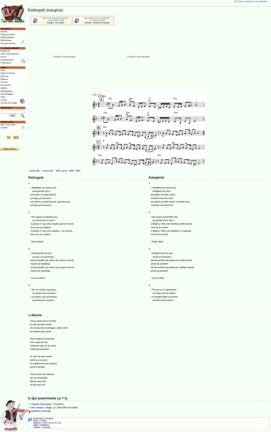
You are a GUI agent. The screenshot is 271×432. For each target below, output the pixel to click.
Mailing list (5, 51)
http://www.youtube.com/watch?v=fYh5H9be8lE (97, 19)
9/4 (44, 423)
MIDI (71, 171)
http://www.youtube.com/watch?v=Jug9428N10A (56, 19)
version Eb (48, 171)
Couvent (47, 427)
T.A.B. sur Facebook (9, 54)
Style (35, 425)
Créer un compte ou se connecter (252, 1)
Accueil (4, 31)
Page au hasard (8, 34)
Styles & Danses (8, 73)
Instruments (6, 85)
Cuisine (4, 100)
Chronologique (7, 94)
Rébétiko (45, 425)
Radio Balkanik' (7, 37)
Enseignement (7, 60)
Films (3, 97)
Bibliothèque (6, 40)
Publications (6, 63)
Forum (3, 57)
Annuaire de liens (8, 43)
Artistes (4, 88)
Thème (36, 427)
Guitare (49, 418)
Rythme (37, 423)
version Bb (34, 171)
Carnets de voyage (9, 103)
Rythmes (4, 76)
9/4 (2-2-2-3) (55, 423)
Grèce (44, 420)
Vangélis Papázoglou (41, 404)
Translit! (4, 128)
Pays (35, 420)
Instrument (38, 418)
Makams (4, 79)
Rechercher (6, 108)
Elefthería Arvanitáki (41, 411)
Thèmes (4, 82)
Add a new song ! (8, 125)
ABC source (62, 171)
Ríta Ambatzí (37, 407)
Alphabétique (6, 91)
